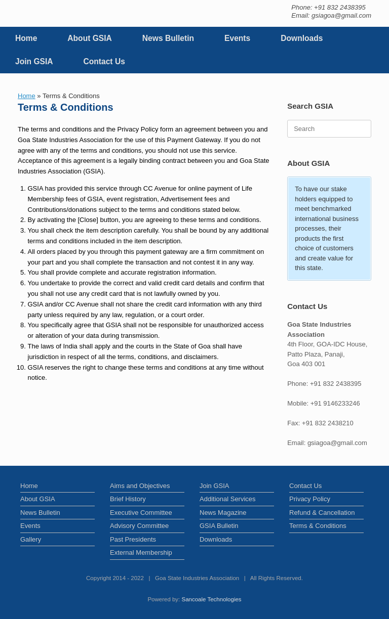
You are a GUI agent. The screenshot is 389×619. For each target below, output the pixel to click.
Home (26, 38)
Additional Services (228, 499)
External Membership (141, 552)
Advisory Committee (139, 525)
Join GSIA (34, 61)
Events (237, 38)
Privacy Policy (309, 499)
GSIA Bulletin (219, 525)
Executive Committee (141, 512)
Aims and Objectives (140, 486)
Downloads (302, 38)
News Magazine (223, 512)
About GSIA (89, 38)
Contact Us (104, 61)
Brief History (128, 499)
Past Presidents (133, 539)
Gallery (30, 539)
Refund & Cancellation (322, 512)
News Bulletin (168, 38)
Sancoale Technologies (212, 599)
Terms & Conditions (317, 525)
